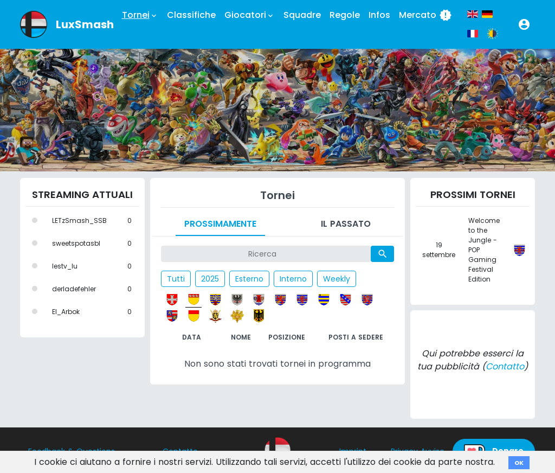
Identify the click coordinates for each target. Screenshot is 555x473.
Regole (345, 15)
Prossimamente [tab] (220, 224)
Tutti (176, 278)
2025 (210, 278)
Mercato (425, 15)
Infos (379, 15)
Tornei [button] (140, 15)
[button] (524, 24)
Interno (293, 278)
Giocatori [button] (249, 15)
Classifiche (191, 15)
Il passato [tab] (346, 224)
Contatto (505, 366)
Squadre (302, 15)
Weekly (336, 278)
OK (519, 462)
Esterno (249, 278)
